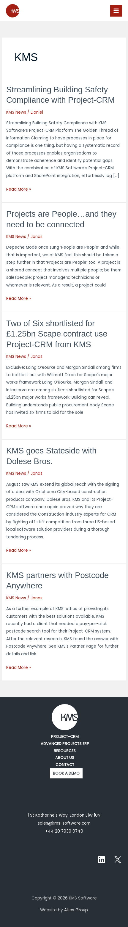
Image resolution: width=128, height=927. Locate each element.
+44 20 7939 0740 (64, 831)
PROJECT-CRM (65, 736)
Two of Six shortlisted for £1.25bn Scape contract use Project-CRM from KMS (57, 334)
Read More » (18, 189)
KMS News (16, 112)
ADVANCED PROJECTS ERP (65, 743)
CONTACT (65, 764)
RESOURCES (65, 750)
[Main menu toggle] (116, 11)
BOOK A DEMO (66, 773)
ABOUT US (64, 757)
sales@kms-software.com (64, 823)
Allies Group (76, 910)
